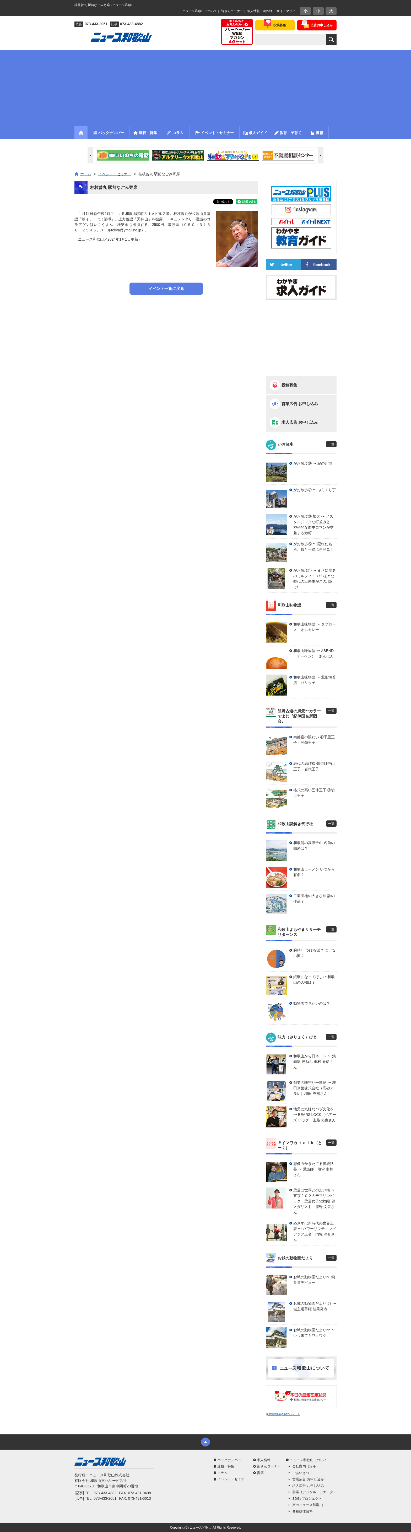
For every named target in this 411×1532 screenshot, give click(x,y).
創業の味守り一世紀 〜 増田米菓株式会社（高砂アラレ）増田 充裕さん (314, 1088)
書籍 (260, 1473)
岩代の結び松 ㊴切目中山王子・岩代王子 (314, 766)
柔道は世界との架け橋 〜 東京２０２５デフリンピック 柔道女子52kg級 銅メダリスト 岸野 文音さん (315, 1201)
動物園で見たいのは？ (311, 1003)
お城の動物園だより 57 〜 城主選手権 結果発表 (314, 1306)
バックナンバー (229, 1460)
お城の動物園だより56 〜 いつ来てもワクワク (314, 1333)
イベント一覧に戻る (166, 288)
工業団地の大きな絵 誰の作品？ (314, 898)
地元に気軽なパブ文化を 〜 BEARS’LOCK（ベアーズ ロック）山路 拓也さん (314, 1114)
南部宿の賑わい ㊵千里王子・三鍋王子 (314, 740)
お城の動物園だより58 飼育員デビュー (314, 1280)
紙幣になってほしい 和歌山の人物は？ (314, 979)
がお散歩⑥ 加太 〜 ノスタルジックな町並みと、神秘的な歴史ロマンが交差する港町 (313, 524)
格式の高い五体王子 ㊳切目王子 (314, 793)
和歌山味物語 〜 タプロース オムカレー (314, 627)
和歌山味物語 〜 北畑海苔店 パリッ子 (314, 680)
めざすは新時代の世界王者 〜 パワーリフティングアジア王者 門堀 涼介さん (314, 1231)
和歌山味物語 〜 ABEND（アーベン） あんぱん (313, 653)
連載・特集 (225, 1466)
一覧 (331, 444)
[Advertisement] (205, 87)
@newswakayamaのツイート (283, 1414)
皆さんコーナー (232, 11)
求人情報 (264, 1460)
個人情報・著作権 (259, 11)
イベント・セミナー (232, 1479)
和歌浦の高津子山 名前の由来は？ (314, 845)
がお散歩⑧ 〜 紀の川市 (312, 463)
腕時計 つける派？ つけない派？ (314, 953)
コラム (222, 1473)
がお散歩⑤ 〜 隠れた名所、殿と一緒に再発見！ (313, 547)
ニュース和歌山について (199, 11)
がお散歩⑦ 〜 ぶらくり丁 (314, 490)
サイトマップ (286, 11)
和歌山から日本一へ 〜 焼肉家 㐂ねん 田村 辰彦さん (314, 1061)
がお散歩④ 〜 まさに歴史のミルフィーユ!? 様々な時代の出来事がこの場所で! (314, 578)
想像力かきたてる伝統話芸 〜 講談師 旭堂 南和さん (313, 1169)
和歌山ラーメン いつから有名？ (314, 872)
